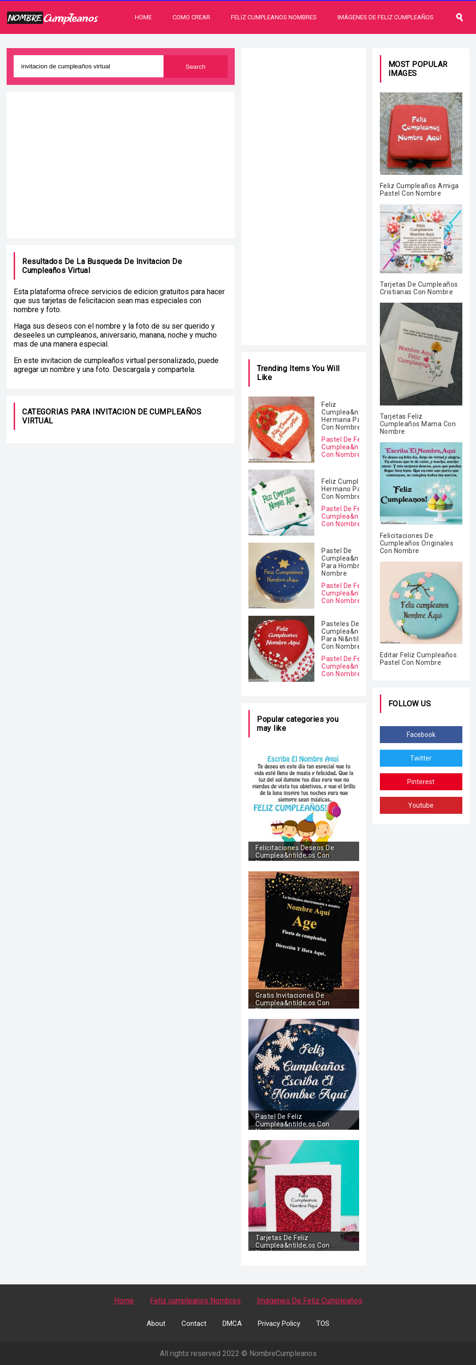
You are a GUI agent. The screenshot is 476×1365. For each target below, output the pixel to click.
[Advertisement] (121, 165)
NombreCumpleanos (283, 1353)
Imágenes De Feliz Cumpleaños (385, 17)
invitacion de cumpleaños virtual (93, 360)
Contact (193, 1323)
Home (143, 17)
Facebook (421, 734)
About (156, 1323)
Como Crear (191, 17)
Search (195, 66)
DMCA (232, 1323)
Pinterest (421, 782)
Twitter (421, 758)
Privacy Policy (279, 1323)
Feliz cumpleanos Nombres (195, 1300)
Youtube (421, 805)
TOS (322, 1323)
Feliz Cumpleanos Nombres (274, 17)
